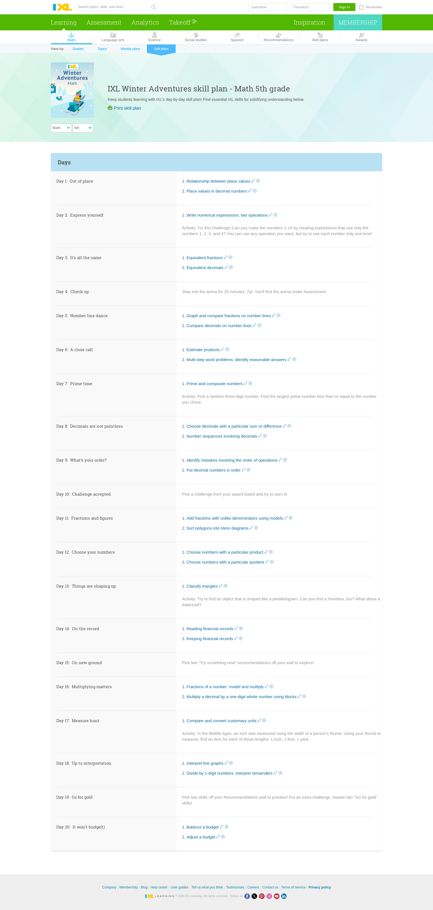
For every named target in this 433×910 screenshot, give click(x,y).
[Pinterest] (262, 896)
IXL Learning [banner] (62, 7)
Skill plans (161, 49)
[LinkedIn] (284, 896)
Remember (374, 7)
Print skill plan (124, 108)
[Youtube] (277, 896)
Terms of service (293, 887)
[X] (255, 896)
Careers (253, 887)
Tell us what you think (207, 887)
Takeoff (183, 22)
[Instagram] (270, 896)
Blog (144, 887)
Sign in (344, 7)
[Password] (310, 7)
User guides (179, 887)
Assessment (104, 22)
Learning (63, 22)
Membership (358, 22)
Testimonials (235, 887)
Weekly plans (130, 49)
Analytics (145, 22)
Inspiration (309, 22)
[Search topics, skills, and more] (116, 7)
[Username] (268, 7)
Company (109, 887)
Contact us (270, 887)
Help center (159, 887)
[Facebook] (248, 896)
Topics (102, 49)
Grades (78, 49)
